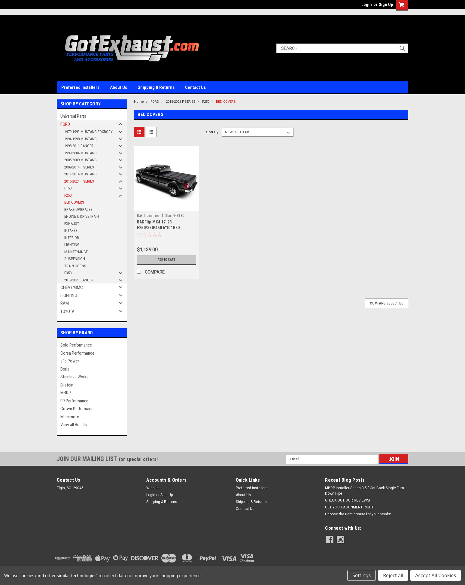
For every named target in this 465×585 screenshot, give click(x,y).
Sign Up (386, 4)
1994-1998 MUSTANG (80, 139)
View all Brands (73, 424)
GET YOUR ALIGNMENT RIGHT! (350, 507)
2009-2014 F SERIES (79, 167)
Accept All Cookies (435, 575)
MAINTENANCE (76, 252)
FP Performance (74, 401)
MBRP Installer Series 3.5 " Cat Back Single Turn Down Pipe (364, 491)
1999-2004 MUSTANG (80, 153)
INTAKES (71, 230)
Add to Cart (166, 259)
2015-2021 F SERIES (79, 181)
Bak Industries (148, 216)
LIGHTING (72, 244)
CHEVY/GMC (71, 287)
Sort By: (212, 132)
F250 (67, 195)
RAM (64, 303)
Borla (64, 369)
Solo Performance (76, 345)
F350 (67, 273)
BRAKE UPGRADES (78, 209)
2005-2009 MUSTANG (80, 160)
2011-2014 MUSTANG (80, 174)
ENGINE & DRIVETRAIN (81, 216)
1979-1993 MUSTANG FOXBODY (88, 131)
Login (366, 4)
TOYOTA (67, 311)
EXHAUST (71, 223)
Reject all (393, 575)
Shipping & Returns (156, 87)
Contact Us (195, 87)
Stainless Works (74, 377)
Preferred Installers (80, 87)
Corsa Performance (77, 353)
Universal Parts (73, 116)
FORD (65, 124)
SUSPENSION (74, 258)
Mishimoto (69, 417)
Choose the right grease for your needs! (358, 514)
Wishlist (153, 488)
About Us (118, 87)
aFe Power (69, 361)
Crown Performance (78, 408)
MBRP (65, 393)
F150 (67, 188)
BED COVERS (74, 202)
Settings (361, 575)
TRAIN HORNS (75, 266)
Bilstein (66, 385)
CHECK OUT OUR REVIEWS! (347, 500)
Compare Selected (386, 303)
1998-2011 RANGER (78, 146)
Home (139, 102)
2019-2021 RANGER (78, 280)
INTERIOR (71, 237)
